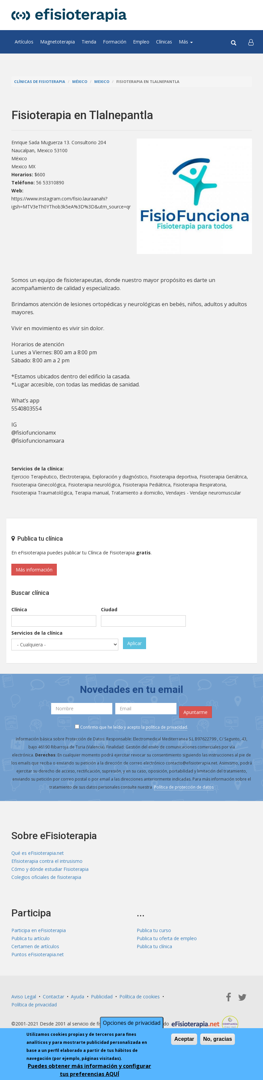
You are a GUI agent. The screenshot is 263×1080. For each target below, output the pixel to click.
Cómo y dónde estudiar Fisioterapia (50, 869)
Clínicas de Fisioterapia (39, 81)
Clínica (19, 609)
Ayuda (77, 996)
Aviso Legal (23, 996)
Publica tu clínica (154, 946)
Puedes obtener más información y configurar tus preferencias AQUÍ (89, 1070)
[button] (251, 42)
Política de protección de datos (184, 787)
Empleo (141, 41)
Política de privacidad (34, 1004)
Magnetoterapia (57, 41)
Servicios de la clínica (36, 633)
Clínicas (164, 41)
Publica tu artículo (30, 938)
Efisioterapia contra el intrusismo (47, 861)
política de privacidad (166, 727)
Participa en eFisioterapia (38, 930)
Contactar (53, 996)
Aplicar (134, 643)
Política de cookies (139, 996)
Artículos (24, 41)
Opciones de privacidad (131, 1022)
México (79, 81)
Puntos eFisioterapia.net (37, 954)
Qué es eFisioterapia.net (37, 853)
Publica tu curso (154, 930)
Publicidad (102, 996)
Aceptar (184, 1039)
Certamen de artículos (35, 946)
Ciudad (109, 609)
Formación (114, 41)
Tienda (89, 41)
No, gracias (217, 1039)
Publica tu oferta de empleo (167, 938)
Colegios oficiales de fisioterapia (46, 877)
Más (186, 41)
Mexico (101, 81)
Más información (34, 569)
